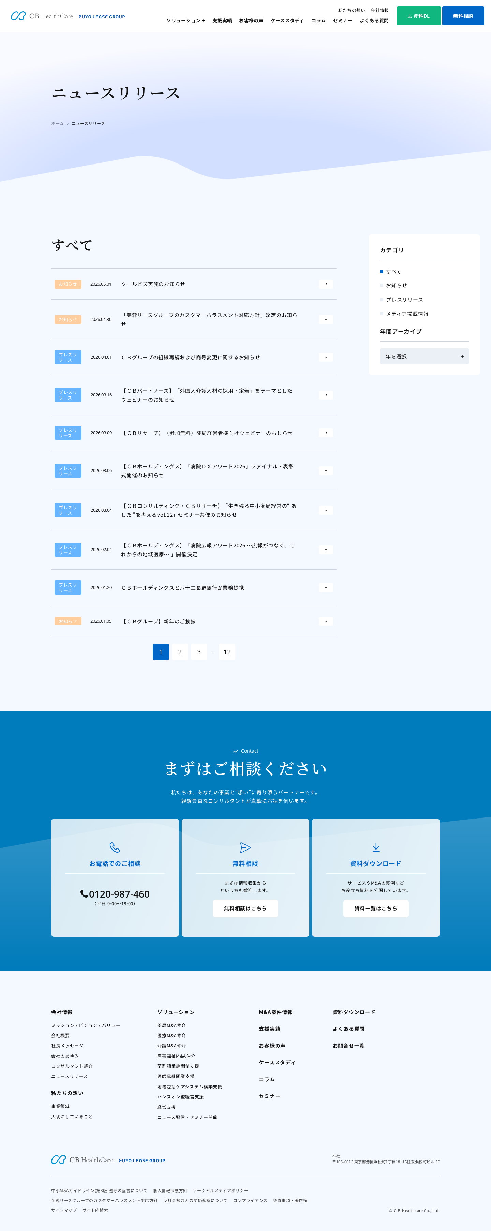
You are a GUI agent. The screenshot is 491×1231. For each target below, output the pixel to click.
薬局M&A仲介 (171, 1025)
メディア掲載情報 (407, 313)
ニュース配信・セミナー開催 (187, 1117)
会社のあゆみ (65, 1056)
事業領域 (60, 1106)
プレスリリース (404, 299)
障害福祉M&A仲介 (176, 1056)
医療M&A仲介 (171, 1035)
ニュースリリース (69, 1076)
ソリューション (183, 20)
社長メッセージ (67, 1045)
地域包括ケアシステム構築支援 (189, 1086)
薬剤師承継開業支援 (178, 1066)
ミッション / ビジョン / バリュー (85, 1025)
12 (227, 651)
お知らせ (396, 285)
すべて (393, 271)
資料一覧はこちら (376, 908)
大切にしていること (72, 1116)
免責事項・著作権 (290, 1200)
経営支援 (166, 1107)
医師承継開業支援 (175, 1076)
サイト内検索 (95, 1210)
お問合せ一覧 (349, 1045)
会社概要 (60, 1035)
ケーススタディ (287, 20)
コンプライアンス (250, 1200)
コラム (318, 20)
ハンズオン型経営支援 (180, 1096)
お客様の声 (251, 20)
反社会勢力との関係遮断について (195, 1200)
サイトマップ (64, 1210)
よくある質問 (374, 20)
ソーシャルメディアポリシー (221, 1190)
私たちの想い (352, 10)
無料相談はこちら (245, 908)
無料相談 (463, 15)
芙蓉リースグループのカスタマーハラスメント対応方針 (104, 1200)
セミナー (343, 20)
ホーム (57, 123)
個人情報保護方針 (170, 1190)
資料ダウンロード (354, 1011)
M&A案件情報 (276, 1011)
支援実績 (222, 20)
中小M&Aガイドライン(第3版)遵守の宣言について (99, 1190)
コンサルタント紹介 (72, 1066)
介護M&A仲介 (171, 1045)
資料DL (419, 15)
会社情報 (380, 10)
